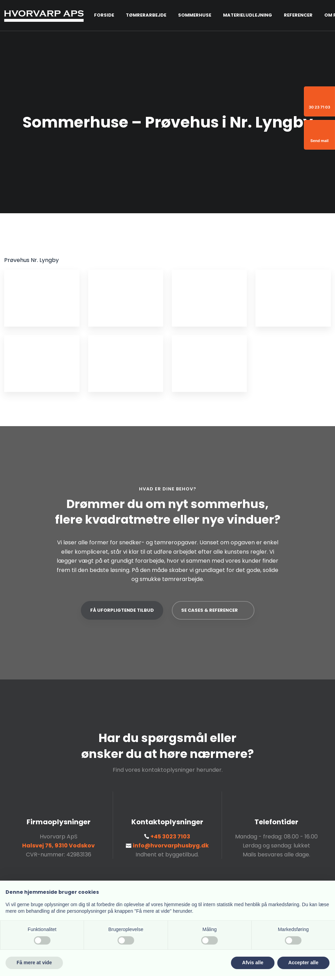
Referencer (298, 15)
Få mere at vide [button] (34, 962)
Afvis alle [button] (252, 962)
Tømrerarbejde (146, 15)
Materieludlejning (247, 15)
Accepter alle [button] (303, 962)
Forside (104, 15)
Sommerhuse (194, 15)
